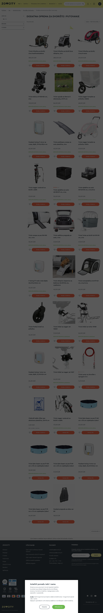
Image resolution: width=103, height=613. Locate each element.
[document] (52, 597)
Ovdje (32, 597)
